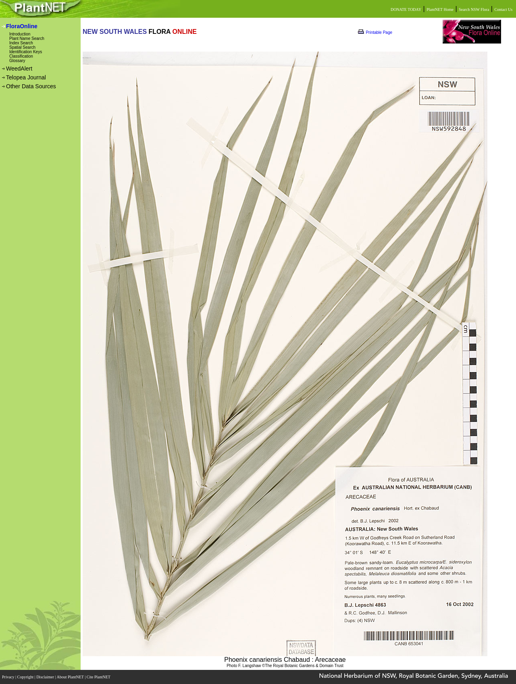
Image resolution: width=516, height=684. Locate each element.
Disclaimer (45, 677)
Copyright (26, 677)
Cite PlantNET (99, 677)
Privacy (8, 677)
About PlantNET (70, 677)
